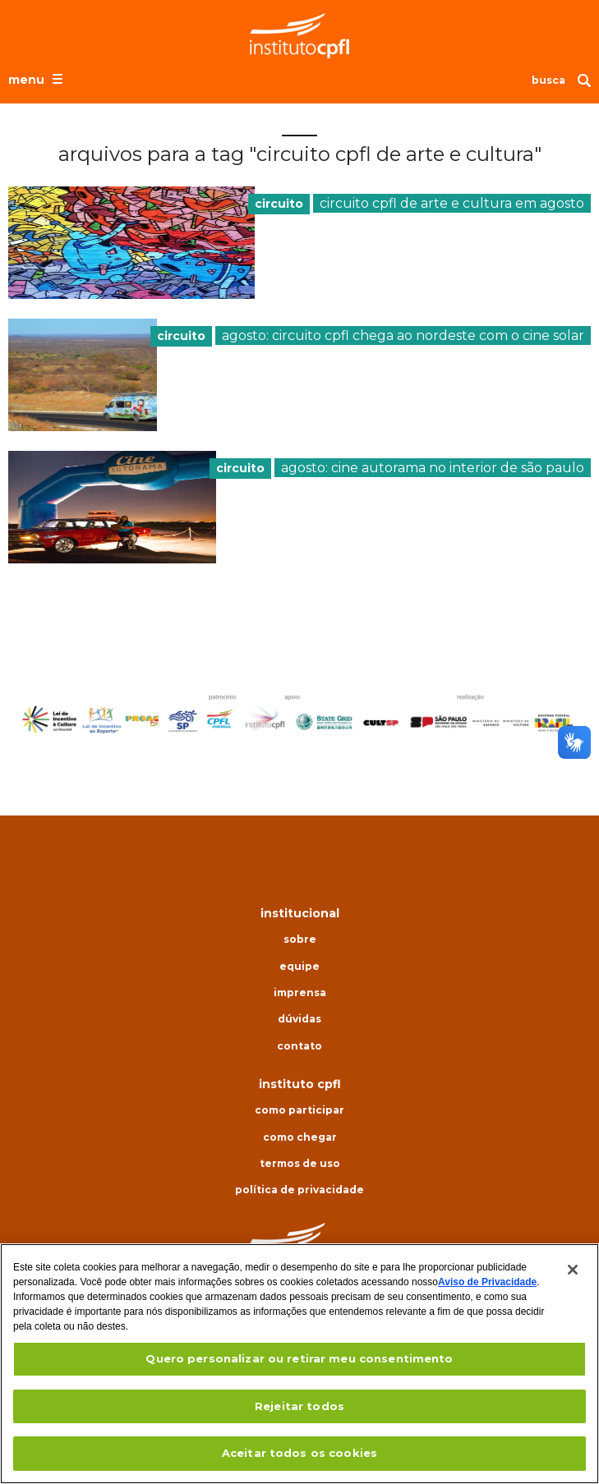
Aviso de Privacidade (487, 1282)
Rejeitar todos (299, 1406)
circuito (279, 203)
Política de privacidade (299, 1190)
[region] (299, 1363)
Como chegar (300, 1137)
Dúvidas (299, 1019)
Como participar (299, 1110)
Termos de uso (300, 1163)
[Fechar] (573, 1270)
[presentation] (131, 242)
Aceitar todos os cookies (299, 1452)
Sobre (299, 939)
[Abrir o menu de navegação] (37, 78)
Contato (299, 1046)
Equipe (299, 966)
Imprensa (300, 993)
